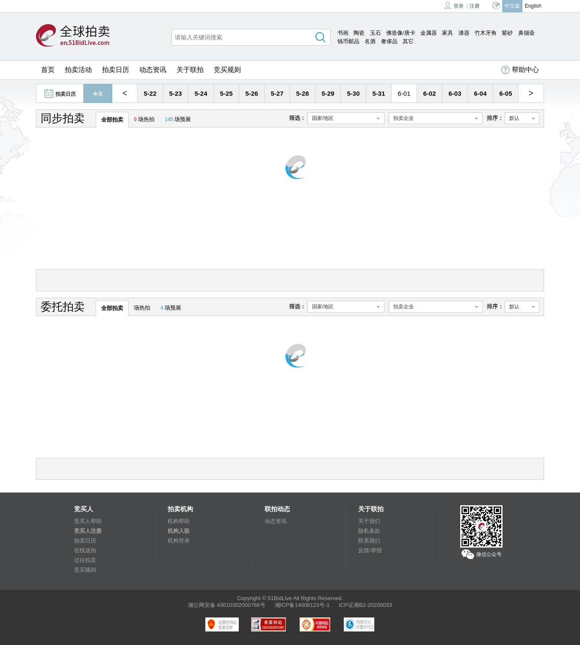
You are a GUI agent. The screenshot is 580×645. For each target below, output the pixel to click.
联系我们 (369, 540)
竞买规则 (227, 69)
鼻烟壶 (526, 33)
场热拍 (144, 119)
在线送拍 (85, 550)
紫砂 (507, 33)
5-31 (378, 93)
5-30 (353, 93)
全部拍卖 (112, 119)
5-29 (327, 93)
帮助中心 (520, 70)
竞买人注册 (88, 531)
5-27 (277, 93)
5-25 (226, 93)
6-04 (480, 93)
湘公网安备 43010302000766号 (226, 605)
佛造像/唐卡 (400, 33)
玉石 (375, 33)
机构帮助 (179, 521)
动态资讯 (152, 69)
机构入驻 (179, 531)
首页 (48, 69)
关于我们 (369, 521)
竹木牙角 (486, 33)
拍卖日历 (115, 69)
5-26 (251, 93)
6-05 (505, 93)
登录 (454, 5)
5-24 (200, 93)
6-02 (429, 93)
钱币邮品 (348, 41)
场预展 (178, 119)
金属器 (428, 33)
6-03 (454, 93)
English (533, 6)
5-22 (150, 93)
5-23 (175, 93)
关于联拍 (190, 69)
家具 (447, 33)
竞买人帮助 (88, 521)
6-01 (404, 93)
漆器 (464, 33)
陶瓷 (359, 33)
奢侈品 (389, 41)
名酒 (370, 41)
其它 (408, 41)
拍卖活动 (78, 69)
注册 (475, 6)
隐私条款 (369, 531)
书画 (342, 33)
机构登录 (179, 540)
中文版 (512, 6)
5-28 (302, 93)
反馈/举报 (370, 550)
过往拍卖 (85, 560)
